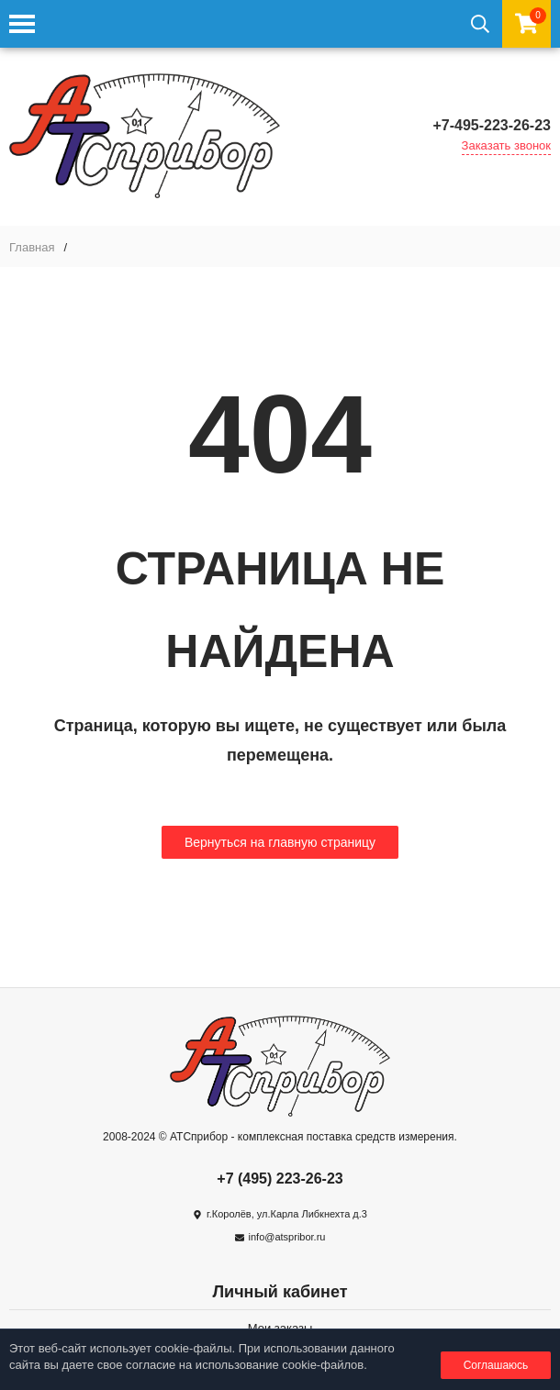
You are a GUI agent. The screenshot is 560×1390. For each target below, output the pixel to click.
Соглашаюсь (496, 1365)
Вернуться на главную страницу (280, 842)
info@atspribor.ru (287, 1236)
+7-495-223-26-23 (491, 125)
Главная (31, 247)
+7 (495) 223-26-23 (279, 1178)
